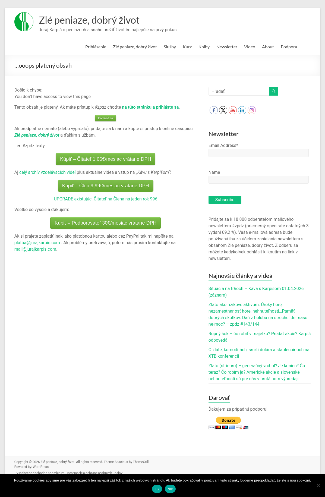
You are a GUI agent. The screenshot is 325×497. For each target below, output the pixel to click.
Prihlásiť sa (105, 118)
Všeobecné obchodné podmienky (42, 472)
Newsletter (226, 46)
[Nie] (318, 485)
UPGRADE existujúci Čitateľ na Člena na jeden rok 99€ (105, 199)
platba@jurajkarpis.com (37, 242)
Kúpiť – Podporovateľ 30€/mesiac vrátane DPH (105, 223)
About (268, 46)
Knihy (204, 46)
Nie (170, 489)
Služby (170, 46)
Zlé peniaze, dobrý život (89, 20)
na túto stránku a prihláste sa (150, 107)
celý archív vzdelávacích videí (47, 172)
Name (214, 172)
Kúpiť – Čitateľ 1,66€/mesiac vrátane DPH (105, 159)
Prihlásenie (95, 46)
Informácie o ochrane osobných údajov (98, 472)
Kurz (187, 46)
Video (249, 46)
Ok (157, 489)
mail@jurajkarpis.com (35, 249)
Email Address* (223, 145)
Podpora (289, 46)
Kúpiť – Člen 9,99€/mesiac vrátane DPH (105, 185)
